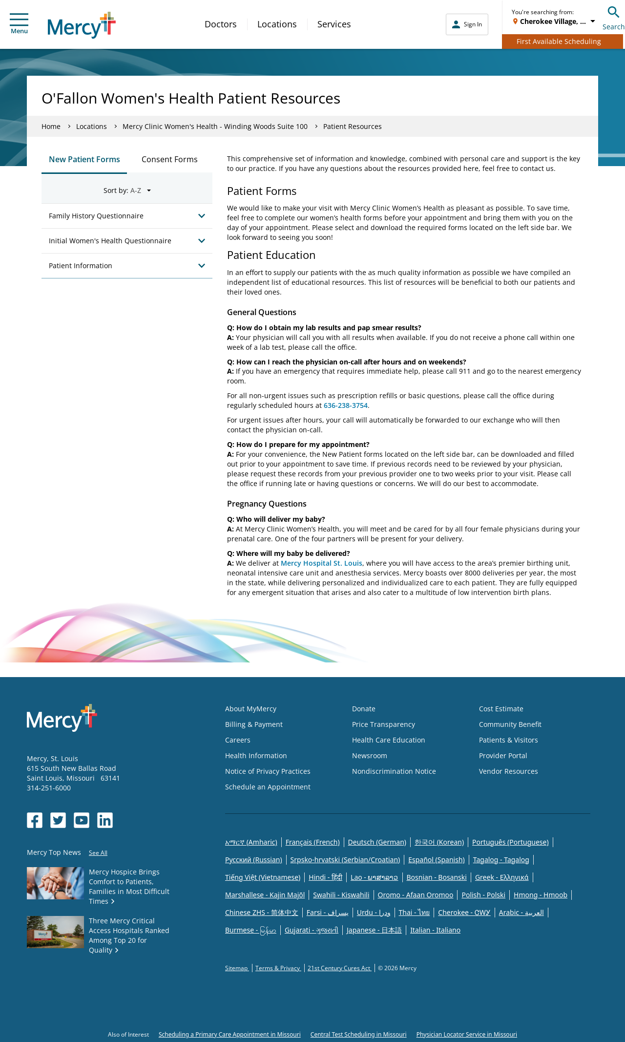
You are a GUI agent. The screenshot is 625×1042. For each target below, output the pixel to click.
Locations (277, 24)
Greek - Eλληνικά (502, 877)
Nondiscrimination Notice (394, 771)
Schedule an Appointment (268, 786)
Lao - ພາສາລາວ (374, 877)
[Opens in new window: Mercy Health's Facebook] (34, 820)
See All (98, 853)
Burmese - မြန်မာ (250, 930)
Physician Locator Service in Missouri (467, 1034)
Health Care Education (388, 739)
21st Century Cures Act (340, 968)
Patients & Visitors (508, 739)
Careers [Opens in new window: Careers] (237, 739)
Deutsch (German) (377, 842)
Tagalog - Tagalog (501, 859)
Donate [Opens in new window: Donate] (363, 708)
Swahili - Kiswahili (341, 894)
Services (334, 24)
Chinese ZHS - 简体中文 (261, 912)
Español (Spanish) (436, 859)
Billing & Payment (254, 724)
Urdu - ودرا (374, 912)
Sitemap (237, 968)
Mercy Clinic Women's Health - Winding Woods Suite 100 (215, 126)
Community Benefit (510, 724)
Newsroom (369, 755)
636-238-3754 (346, 405)
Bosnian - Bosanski (437, 877)
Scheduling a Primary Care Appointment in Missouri (230, 1034)
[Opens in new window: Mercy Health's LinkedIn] (105, 820)
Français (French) (313, 842)
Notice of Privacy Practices (268, 771)
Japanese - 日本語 (374, 930)
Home (51, 126)
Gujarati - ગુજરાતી (311, 930)
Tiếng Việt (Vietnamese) (262, 877)
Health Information (256, 755)
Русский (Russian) (253, 859)
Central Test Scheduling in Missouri (359, 1034)
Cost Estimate (501, 708)
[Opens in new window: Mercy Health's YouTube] (81, 820)
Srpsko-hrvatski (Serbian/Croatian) (345, 859)
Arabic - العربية (521, 912)
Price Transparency (383, 724)
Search (614, 16)
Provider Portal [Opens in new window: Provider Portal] (503, 755)
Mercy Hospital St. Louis (321, 563)
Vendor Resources (508, 771)
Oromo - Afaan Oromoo (416, 894)
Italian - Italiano (435, 930)
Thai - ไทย (414, 912)
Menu (19, 24)
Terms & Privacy (278, 968)
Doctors (221, 24)
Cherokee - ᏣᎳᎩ (464, 912)
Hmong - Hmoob (540, 894)
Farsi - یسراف (328, 912)
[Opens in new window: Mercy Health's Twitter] (58, 820)
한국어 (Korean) (439, 842)
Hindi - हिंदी (325, 877)
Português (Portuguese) (510, 842)
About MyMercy (250, 708)
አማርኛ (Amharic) (251, 842)
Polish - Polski (483, 894)
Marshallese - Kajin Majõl (265, 894)
